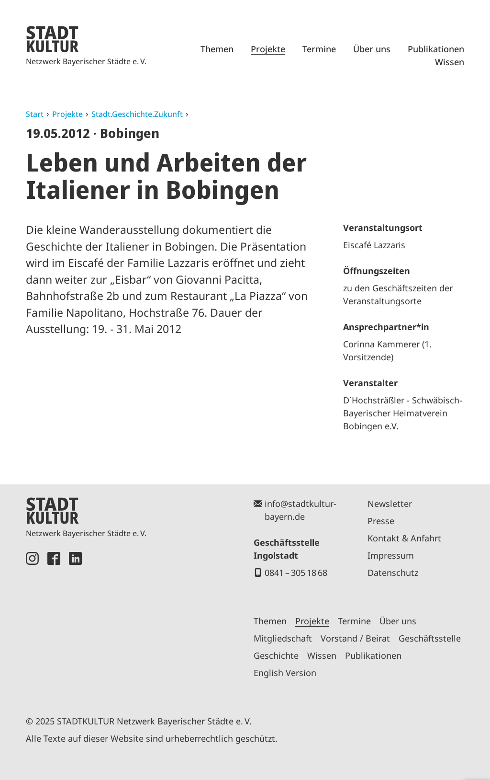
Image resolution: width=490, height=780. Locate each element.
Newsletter (390, 503)
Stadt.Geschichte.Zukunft (137, 114)
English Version (285, 672)
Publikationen (436, 49)
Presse (381, 521)
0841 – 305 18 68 (296, 572)
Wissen (449, 62)
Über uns (371, 49)
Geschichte (276, 655)
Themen (217, 49)
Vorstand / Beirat (355, 638)
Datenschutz (393, 572)
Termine (319, 49)
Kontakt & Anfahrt (404, 538)
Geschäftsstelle (430, 638)
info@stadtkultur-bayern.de (300, 510)
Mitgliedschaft (283, 638)
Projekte (268, 49)
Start (35, 114)
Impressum (391, 555)
